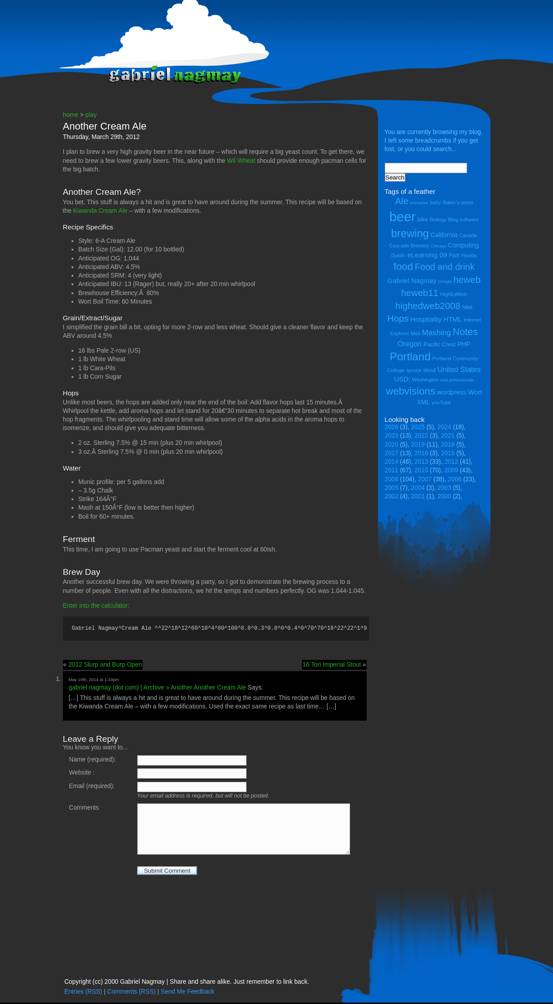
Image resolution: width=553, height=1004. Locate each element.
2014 (392, 461)
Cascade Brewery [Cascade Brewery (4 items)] (409, 245)
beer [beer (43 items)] (402, 216)
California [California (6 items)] (444, 234)
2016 (421, 453)
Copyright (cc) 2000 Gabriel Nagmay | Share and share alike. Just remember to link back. (186, 983)
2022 (421, 435)
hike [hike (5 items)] (467, 307)
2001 (418, 496)
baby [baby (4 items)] (435, 202)
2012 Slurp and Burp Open (105, 666)
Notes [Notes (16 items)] (465, 332)
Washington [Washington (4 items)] (425, 379)
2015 (448, 453)
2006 (455, 479)
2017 (392, 453)
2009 (452, 470)
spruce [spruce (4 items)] (414, 370)
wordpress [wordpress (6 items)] (451, 392)
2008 (392, 479)
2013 (421, 461)
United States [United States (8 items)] (459, 369)
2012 (452, 461)
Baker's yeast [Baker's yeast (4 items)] (458, 202)
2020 (392, 444)
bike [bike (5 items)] (423, 219)
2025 (418, 427)
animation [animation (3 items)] (419, 203)
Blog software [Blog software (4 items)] (463, 219)
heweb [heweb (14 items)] (467, 279)
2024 (444, 427)
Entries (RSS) (83, 993)
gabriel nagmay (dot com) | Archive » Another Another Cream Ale (157, 689)
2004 (418, 487)
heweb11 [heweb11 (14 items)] (419, 292)
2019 (418, 444)
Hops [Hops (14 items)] (398, 318)
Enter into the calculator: (96, 605)
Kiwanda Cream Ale (100, 210)
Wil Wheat (241, 160)
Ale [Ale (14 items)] (402, 201)
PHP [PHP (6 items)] (463, 344)
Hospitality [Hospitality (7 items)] (426, 319)
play (91, 115)
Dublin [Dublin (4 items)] (398, 255)
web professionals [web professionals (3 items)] (457, 380)
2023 (392, 435)
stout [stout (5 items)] (429, 370)
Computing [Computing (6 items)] (463, 245)
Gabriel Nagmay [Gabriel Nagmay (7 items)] (411, 280)
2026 (392, 427)
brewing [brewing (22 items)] (410, 233)
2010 (421, 470)
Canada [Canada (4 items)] (468, 235)
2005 (392, 487)
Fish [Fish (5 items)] (454, 255)
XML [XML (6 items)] (423, 402)
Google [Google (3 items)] (445, 281)
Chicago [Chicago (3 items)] (438, 246)
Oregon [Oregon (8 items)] (410, 344)
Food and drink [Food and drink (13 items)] (445, 267)
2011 (392, 470)
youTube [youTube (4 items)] (441, 402)
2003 (444, 487)
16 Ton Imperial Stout (331, 666)
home (70, 115)
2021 (448, 435)
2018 (448, 444)
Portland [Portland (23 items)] (410, 356)
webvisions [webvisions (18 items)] (411, 391)
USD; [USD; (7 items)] (402, 379)
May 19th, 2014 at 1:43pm (94, 680)
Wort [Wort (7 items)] (475, 392)
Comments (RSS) (131, 993)
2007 (425, 479)
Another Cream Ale (105, 126)
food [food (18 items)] (403, 266)
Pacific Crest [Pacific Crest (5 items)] (439, 344)
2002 (392, 496)
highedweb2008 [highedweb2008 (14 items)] (428, 305)
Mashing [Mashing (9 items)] (436, 332)
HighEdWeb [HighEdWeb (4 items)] (453, 294)
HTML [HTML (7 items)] (453, 319)
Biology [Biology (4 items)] (438, 219)
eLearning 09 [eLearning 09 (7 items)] (427, 255)
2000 (444, 496)
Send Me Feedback (187, 993)
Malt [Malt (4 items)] (415, 333)
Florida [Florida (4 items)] (469, 255)
